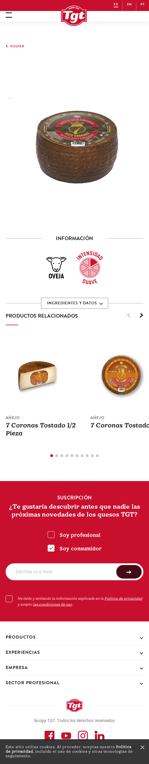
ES (116, 4)
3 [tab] (61, 455)
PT (143, 4)
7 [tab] (82, 455)
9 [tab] (92, 455)
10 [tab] (97, 455)
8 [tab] (87, 455)
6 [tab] (77, 455)
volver (17, 46)
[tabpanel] (48, 390)
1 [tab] (51, 455)
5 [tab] (72, 455)
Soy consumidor (81, 549)
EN (129, 4)
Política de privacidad (123, 598)
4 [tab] (66, 455)
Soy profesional (80, 535)
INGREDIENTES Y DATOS (72, 303)
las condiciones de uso (52, 604)
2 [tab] (56, 455)
